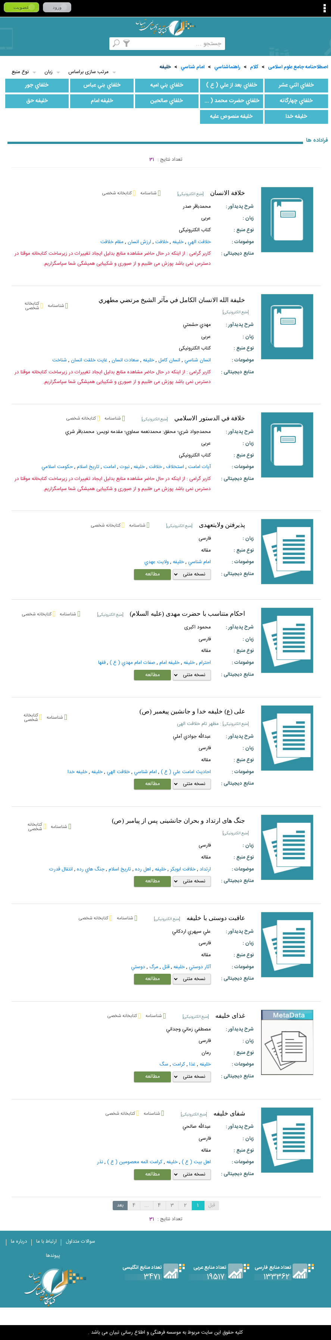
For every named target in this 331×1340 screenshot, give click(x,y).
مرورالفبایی (89, 43)
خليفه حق (37, 101)
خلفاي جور (37, 85)
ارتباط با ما (46, 1241)
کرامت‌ (178, 1064)
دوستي (138, 967)
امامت (109, 467)
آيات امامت (199, 467)
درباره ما (19, 1241)
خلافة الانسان (227, 193)
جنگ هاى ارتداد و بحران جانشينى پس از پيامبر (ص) (179, 820)
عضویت (21, 7)
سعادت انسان (125, 360)
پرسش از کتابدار (49, 43)
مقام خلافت (112, 242)
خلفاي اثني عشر (296, 85)
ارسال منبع (30, 43)
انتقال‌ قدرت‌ (61, 869)
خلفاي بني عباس (102, 85)
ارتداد (205, 869)
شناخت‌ (59, 360)
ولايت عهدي (156, 562)
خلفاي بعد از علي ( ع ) (231, 85)
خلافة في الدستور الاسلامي (209, 418)
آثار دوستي (200, 967)
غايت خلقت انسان (89, 360)
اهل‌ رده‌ (143, 869)
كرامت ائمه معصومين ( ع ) (134, 1162)
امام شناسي (192, 67)
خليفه (165, 67)
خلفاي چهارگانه (296, 101)
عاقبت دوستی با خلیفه (216, 918)
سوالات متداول (80, 1241)
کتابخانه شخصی (69, 43)
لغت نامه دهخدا (10, 43)
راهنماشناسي (227, 67)
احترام (205, 663)
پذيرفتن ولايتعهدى (222, 524)
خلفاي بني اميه (166, 85)
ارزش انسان (139, 242)
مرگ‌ (153, 967)
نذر (100, 1162)
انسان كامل (169, 360)
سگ (163, 1064)
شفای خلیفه (229, 1113)
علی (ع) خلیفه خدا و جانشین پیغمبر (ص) (192, 711)
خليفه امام (102, 101)
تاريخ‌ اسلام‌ (88, 467)
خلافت (155, 467)
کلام (254, 67)
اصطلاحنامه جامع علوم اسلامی (298, 67)
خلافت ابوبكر (183, 869)
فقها (102, 663)
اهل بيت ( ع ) (196, 1162)
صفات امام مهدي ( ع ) (132, 663)
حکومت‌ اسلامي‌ (57, 467)
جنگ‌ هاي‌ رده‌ (90, 869)
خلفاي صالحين (166, 101)
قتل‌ (165, 967)
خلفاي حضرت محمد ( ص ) (230, 101)
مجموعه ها (109, 43)
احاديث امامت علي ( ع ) (186, 772)
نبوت (124, 467)
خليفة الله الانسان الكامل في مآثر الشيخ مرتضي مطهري (172, 300)
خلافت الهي (199, 242)
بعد (120, 1205)
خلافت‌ (161, 242)
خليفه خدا (296, 116)
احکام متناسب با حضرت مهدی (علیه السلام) (188, 613)
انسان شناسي (197, 360)
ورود (57, 7)
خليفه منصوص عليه (231, 116)
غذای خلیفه (230, 1015)
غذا (192, 1064)
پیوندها (53, 1256)
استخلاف (175, 467)
